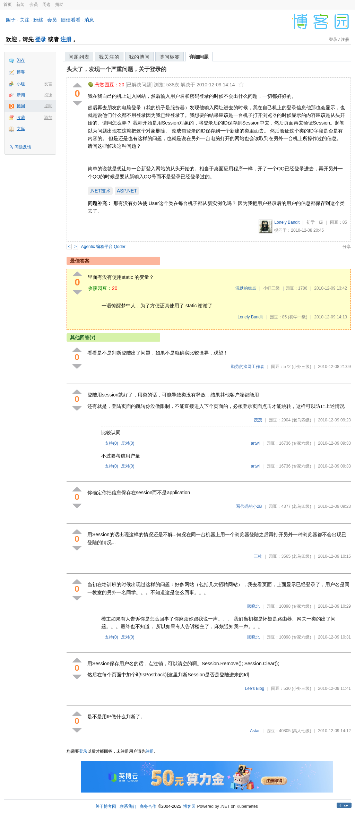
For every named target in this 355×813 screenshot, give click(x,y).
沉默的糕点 (245, 288)
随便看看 (70, 20)
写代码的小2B (249, 506)
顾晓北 (253, 606)
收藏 (21, 117)
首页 (7, 4)
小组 (21, 84)
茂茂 (258, 420)
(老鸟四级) (301, 420)
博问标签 (169, 57)
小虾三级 (271, 288)
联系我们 (128, 806)
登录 (40, 39)
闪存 (21, 60)
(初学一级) (297, 317)
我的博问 (139, 57)
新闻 (20, 4)
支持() (111, 443)
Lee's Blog (255, 688)
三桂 (258, 556)
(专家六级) (301, 443)
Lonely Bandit (287, 222)
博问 (21, 105)
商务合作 (148, 806)
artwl (255, 443)
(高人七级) (301, 730)
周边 (46, 4)
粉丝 (38, 20)
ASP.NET (127, 191)
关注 (24, 20)
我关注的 (109, 57)
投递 (48, 95)
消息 (89, 20)
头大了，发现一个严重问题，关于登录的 (116, 69)
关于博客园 (105, 806)
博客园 (189, 806)
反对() (128, 443)
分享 (347, 246)
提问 (48, 105)
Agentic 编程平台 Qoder (103, 246)
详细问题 (199, 57)
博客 (21, 72)
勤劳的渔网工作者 (247, 366)
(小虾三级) (301, 366)
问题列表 (79, 57)
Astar (255, 730)
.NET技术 (100, 191)
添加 (48, 117)
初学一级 (314, 222)
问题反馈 (23, 147)
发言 (48, 84)
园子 (11, 20)
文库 (21, 128)
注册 (65, 39)
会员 (33, 4)
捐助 (59, 4)
